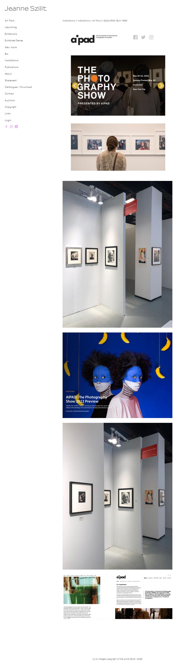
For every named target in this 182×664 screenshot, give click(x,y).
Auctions (10, 101)
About (8, 74)
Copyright (10, 107)
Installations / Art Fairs (89, 21)
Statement (11, 81)
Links (8, 114)
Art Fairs (9, 21)
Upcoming (11, 27)
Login (8, 120)
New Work (11, 47)
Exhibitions (11, 34)
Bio (6, 54)
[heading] (14, 8)
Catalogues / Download (18, 87)
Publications (11, 67)
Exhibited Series (14, 41)
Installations (11, 61)
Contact (9, 94)
